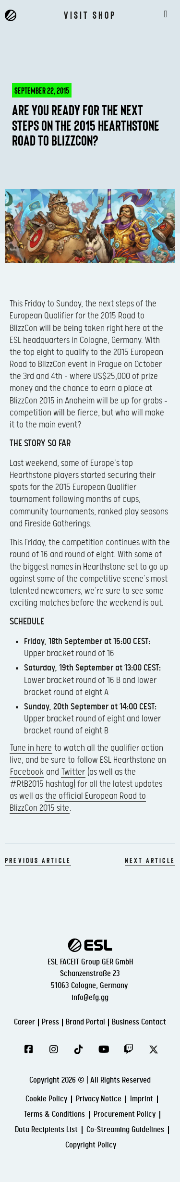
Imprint (141, 1099)
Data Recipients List (46, 1129)
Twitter (73, 772)
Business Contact (139, 1022)
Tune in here (31, 748)
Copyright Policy (90, 1145)
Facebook (27, 772)
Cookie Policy (46, 1099)
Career (24, 1022)
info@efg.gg (90, 997)
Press (50, 1022)
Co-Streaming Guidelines (125, 1129)
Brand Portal (85, 1022)
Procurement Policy (125, 1114)
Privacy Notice (98, 1099)
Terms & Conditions (54, 1114)
